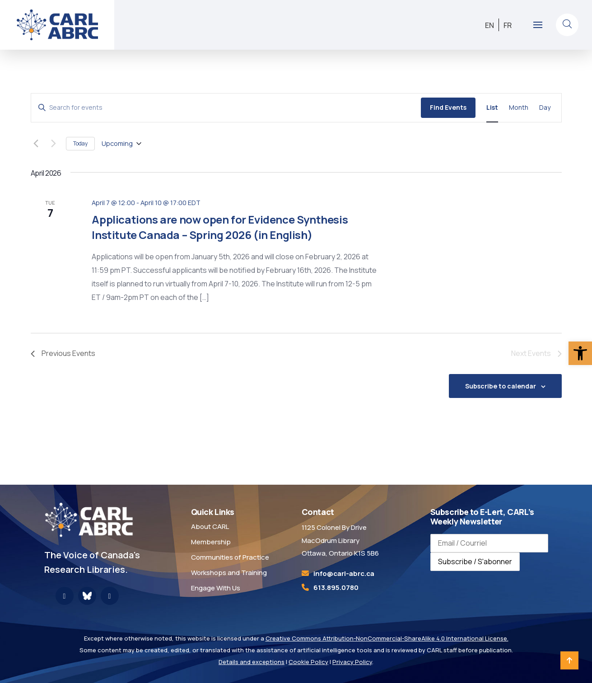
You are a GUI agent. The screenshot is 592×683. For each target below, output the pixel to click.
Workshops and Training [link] (229, 572)
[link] (580, 353)
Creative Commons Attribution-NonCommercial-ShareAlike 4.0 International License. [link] (387, 638)
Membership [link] (211, 542)
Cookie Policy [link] (308, 662)
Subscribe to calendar (500, 386)
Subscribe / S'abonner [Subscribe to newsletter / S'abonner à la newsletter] (475, 561)
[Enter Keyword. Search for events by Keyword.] (226, 108)
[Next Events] (53, 143)
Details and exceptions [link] (251, 662)
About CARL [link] (210, 526)
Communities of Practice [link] (230, 557)
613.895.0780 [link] (336, 587)
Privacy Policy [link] (352, 662)
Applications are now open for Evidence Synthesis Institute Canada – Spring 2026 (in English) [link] (220, 227)
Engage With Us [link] (215, 588)
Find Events (448, 107)
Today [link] (80, 143)
